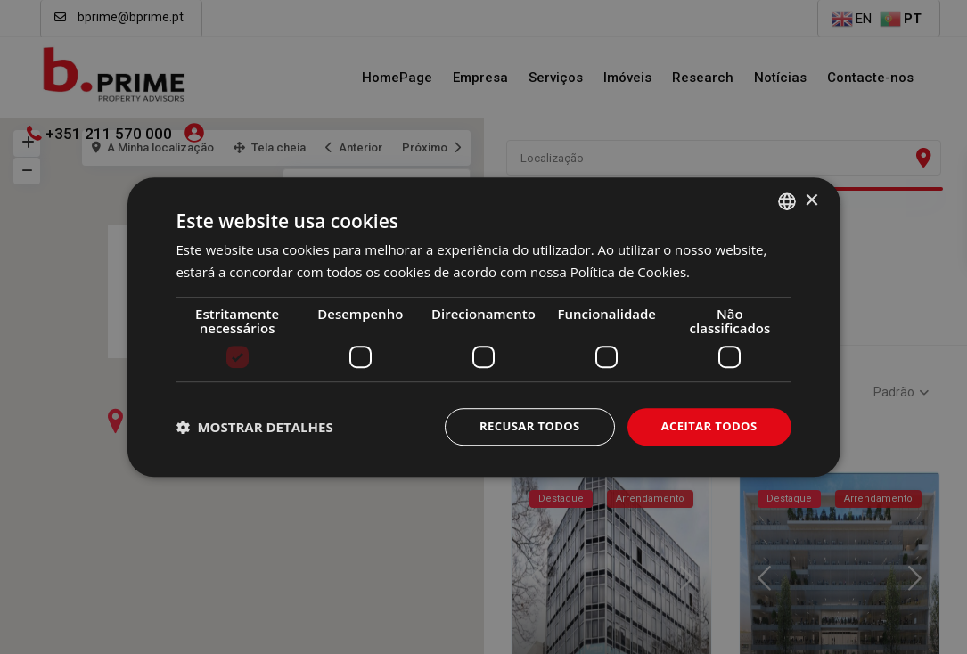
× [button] (811, 199)
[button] (254, 427)
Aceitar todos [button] (705, 426)
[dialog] (483, 327)
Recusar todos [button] (520, 426)
